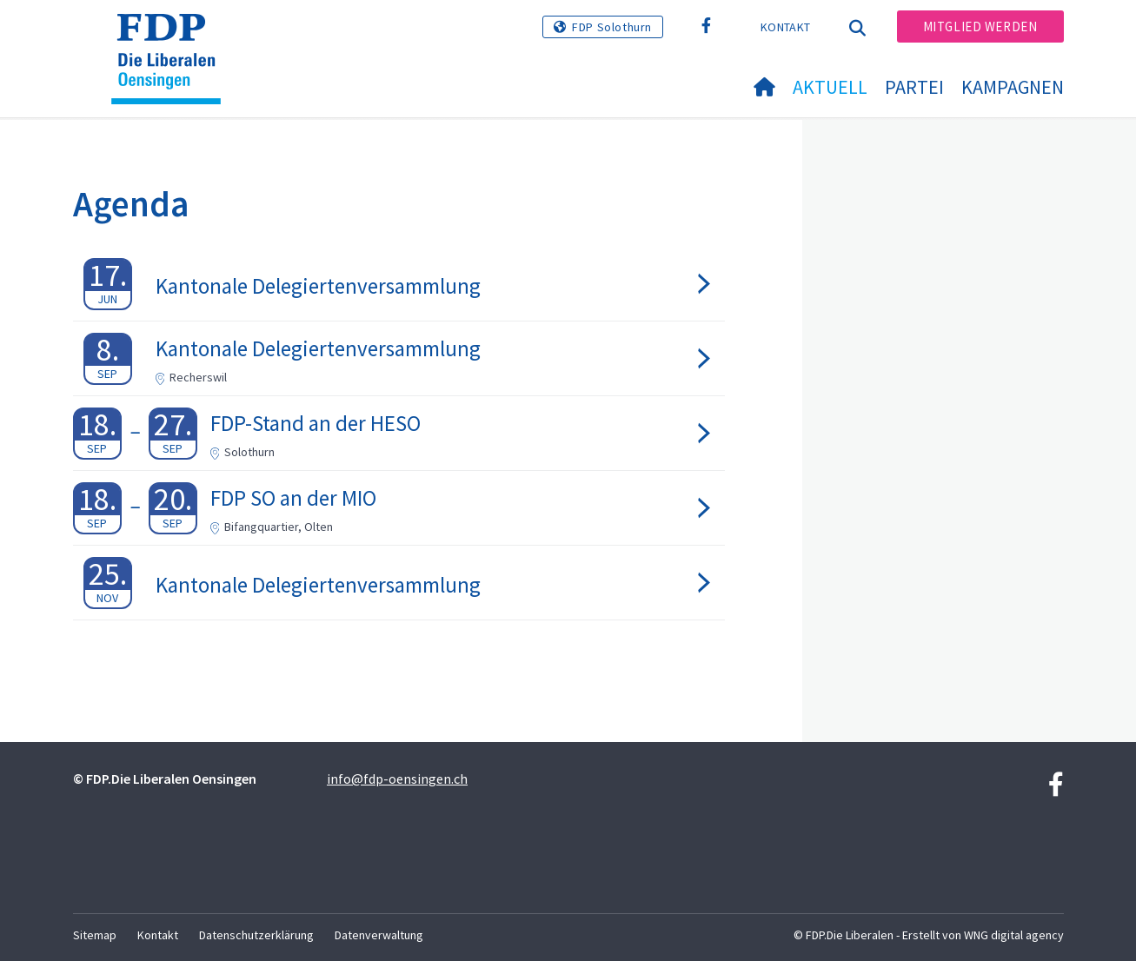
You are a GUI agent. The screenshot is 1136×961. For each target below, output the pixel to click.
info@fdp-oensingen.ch (397, 778)
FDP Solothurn (612, 27)
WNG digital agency (1014, 935)
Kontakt (785, 27)
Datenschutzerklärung (256, 935)
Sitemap (94, 935)
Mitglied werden (980, 26)
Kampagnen (1012, 87)
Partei (914, 87)
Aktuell (830, 87)
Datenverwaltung (379, 935)
